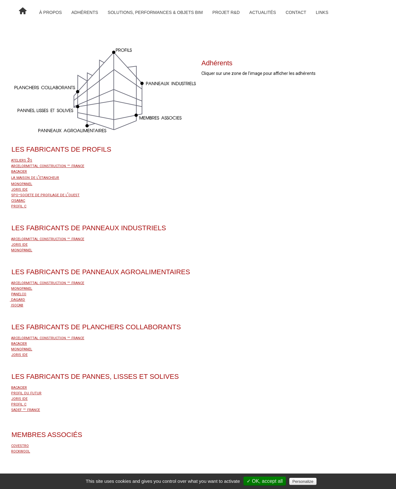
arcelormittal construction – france (47, 165)
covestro (20, 445)
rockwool (20, 451)
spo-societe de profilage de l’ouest (45, 194)
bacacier (19, 171)
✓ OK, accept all (265, 481)
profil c (18, 206)
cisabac (18, 200)
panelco (18, 293)
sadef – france (25, 409)
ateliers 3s (21, 160)
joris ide (19, 189)
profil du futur (26, 393)
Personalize (302, 481)
